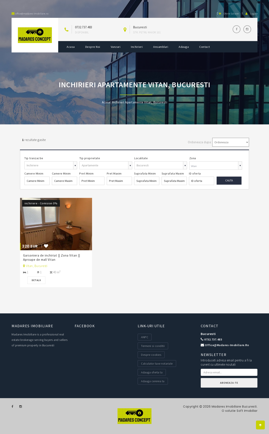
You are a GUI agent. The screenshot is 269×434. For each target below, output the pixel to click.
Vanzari (116, 47)
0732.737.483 (83, 27)
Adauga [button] (184, 47)
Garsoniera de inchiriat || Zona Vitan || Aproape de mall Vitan (51, 257)
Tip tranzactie (33, 158)
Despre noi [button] (92, 47)
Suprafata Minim (145, 173)
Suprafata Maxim (173, 173)
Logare (251, 13)
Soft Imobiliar (247, 411)
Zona (192, 158)
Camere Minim (33, 173)
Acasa (71, 47)
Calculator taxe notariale (157, 363)
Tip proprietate (89, 158)
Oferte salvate (228, 13)
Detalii (36, 280)
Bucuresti (208, 334)
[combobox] (216, 166)
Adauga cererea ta (153, 381)
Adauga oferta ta (151, 372)
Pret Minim (86, 173)
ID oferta (195, 173)
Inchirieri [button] (137, 47)
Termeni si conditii (153, 346)
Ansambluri (160, 47)
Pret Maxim (114, 173)
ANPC (144, 337)
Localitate (141, 158)
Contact (204, 47)
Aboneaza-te (229, 382)
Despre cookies (151, 355)
